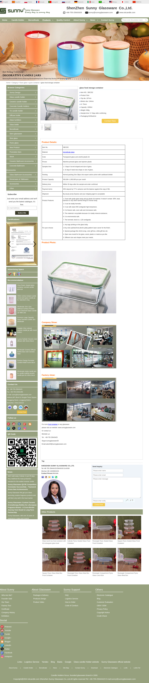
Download (94, 668)
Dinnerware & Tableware (19, 179)
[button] (60, 79)
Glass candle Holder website (86, 662)
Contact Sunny (107, 20)
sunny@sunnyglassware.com (101, 12)
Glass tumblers (15, 120)
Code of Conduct (71, 606)
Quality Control (63, 20)
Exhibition (5, 616)
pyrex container (34, 83)
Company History (8, 612)
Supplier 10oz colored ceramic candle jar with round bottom (27, 330)
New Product (14, 147)
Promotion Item (15, 152)
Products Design (39, 599)
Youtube (6, 630)
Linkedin (6, 645)
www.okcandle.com (127, 12)
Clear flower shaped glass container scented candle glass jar (25, 287)
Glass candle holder (17, 97)
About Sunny (79, 20)
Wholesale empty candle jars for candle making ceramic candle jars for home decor (26, 373)
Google (68, 662)
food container (53, 424)
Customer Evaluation (105, 602)
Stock (12, 157)
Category (15, 83)
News (92, 20)
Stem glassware (16, 134)
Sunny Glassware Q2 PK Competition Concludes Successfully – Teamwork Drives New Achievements (22, 488)
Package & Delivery (40, 595)
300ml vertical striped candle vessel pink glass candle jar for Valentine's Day (26, 298)
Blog (98, 599)
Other (12, 188)
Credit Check (102, 616)
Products (46, 20)
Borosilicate (33, 20)
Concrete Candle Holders (19, 106)
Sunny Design (15, 93)
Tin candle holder (16, 111)
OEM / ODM (101, 606)
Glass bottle (14, 125)
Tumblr (6, 634)
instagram (6, 656)
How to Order (70, 602)
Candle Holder (18, 20)
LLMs (125, 668)
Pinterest (6, 627)
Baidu (59, 662)
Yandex (45, 662)
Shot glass (14, 138)
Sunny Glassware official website (115, 662)
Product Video (38, 602)
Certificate (5, 609)
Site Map (66, 668)
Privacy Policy (102, 609)
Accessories (14, 184)
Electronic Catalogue (105, 595)
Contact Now (22, 412)
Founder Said (6, 599)
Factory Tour (6, 606)
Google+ (6, 638)
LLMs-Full (137, 668)
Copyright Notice (103, 612)
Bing (53, 662)
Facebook (6, 653)
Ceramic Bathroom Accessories (22, 161)
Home (4, 20)
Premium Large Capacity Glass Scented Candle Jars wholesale (26, 319)
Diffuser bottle (15, 115)
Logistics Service (71, 599)
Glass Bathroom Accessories (21, 175)
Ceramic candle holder (18, 102)
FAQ (67, 595)
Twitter (6, 649)
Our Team (5, 602)
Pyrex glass (23, 83)
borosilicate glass (68, 152)
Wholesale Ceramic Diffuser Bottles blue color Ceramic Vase (26, 352)
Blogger (6, 642)
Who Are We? (6, 595)
